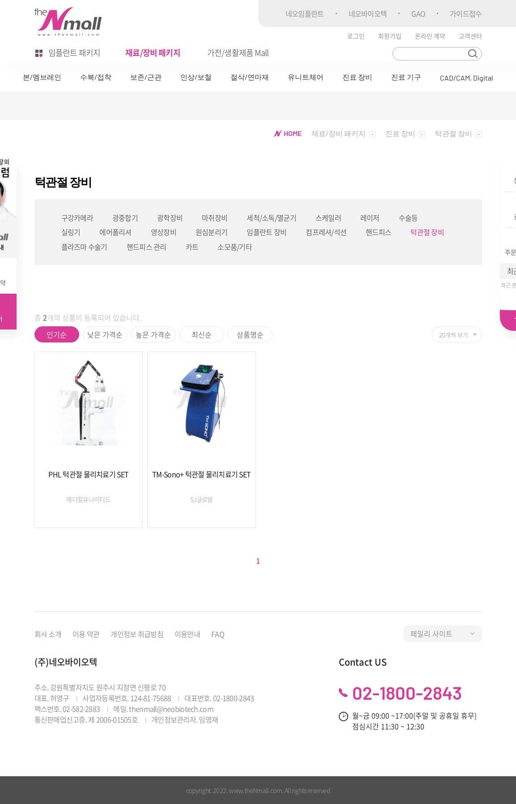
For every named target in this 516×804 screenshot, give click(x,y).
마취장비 (214, 217)
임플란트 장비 (266, 232)
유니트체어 (306, 77)
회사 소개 (47, 634)
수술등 (408, 217)
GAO (418, 13)
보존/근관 (146, 77)
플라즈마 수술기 (84, 247)
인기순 (57, 334)
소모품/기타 (234, 247)
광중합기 (125, 217)
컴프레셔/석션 (326, 232)
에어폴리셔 (115, 232)
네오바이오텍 (368, 13)
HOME (287, 133)
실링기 (71, 232)
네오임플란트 (305, 13)
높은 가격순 (153, 334)
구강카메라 (77, 217)
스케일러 (328, 217)
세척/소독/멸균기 (271, 217)
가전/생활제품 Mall (238, 53)
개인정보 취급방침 (137, 634)
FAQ (217, 634)
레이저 (370, 217)
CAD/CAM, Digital (466, 77)
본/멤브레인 (42, 77)
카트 (192, 247)
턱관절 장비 (427, 232)
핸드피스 (378, 232)
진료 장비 (357, 77)
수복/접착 (95, 77)
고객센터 (470, 35)
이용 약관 (85, 634)
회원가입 (389, 35)
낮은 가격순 (105, 334)
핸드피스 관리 (146, 247)
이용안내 (187, 634)
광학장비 (170, 217)
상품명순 (250, 334)
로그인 (356, 35)
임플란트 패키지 (68, 53)
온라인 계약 (430, 35)
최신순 (202, 334)
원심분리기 (211, 232)
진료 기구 (406, 77)
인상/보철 (196, 77)
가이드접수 (466, 13)
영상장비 (163, 232)
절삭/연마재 (249, 77)
